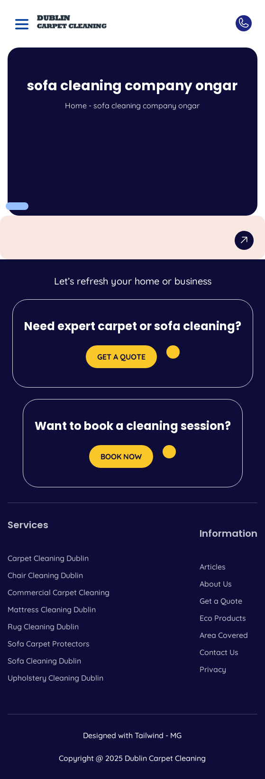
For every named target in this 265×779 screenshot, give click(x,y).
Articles (213, 566)
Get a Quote (221, 601)
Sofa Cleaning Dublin (44, 660)
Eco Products (223, 618)
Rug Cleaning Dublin (43, 626)
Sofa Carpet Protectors (49, 643)
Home (76, 105)
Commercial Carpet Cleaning (59, 592)
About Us (216, 584)
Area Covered (224, 635)
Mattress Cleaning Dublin (52, 609)
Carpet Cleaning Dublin (48, 558)
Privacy (213, 669)
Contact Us (219, 652)
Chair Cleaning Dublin (45, 575)
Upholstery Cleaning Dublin (55, 678)
